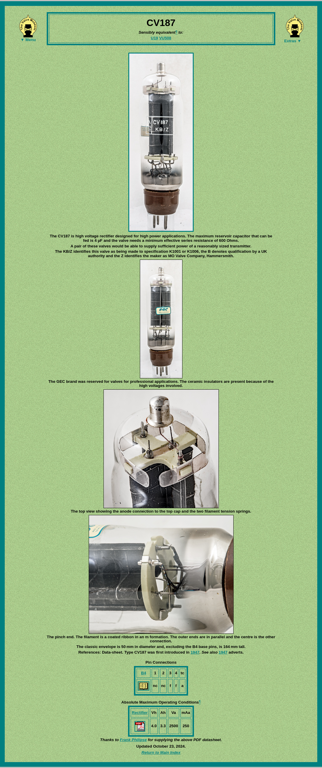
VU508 (165, 38)
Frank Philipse (133, 740)
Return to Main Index (161, 752)
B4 (143, 673)
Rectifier (140, 712)
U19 (154, 38)
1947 (195, 652)
